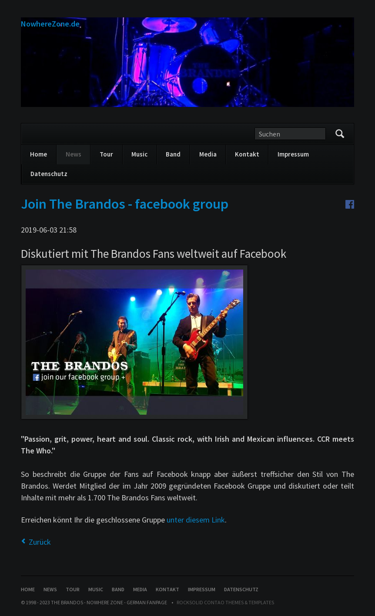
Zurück (40, 542)
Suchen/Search (340, 133)
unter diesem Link (196, 520)
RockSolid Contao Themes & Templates (225, 602)
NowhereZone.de (50, 24)
